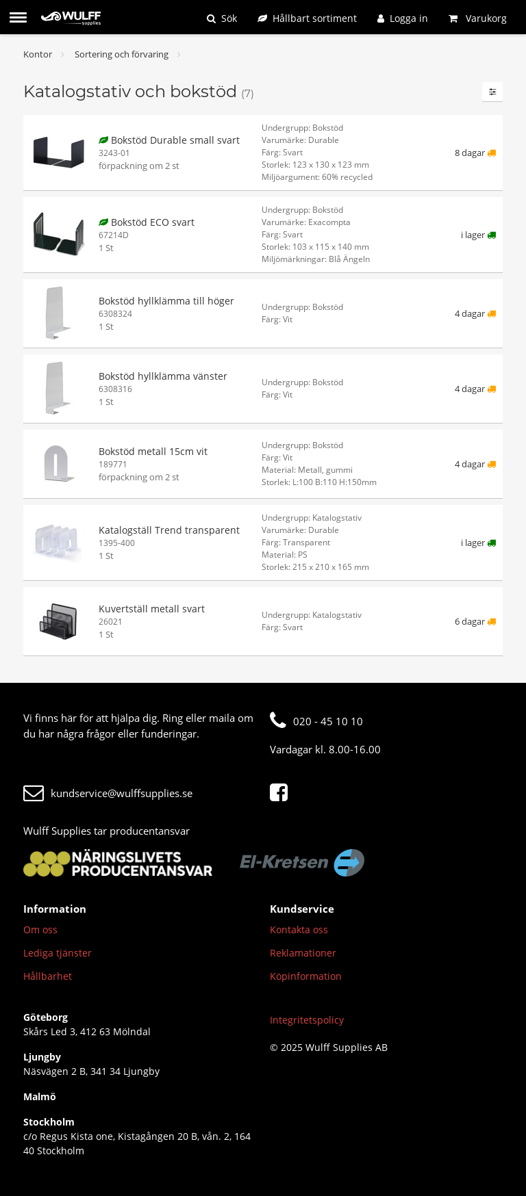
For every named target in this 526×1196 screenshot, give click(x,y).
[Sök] (222, 18)
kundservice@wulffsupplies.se (107, 793)
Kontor (37, 54)
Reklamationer (303, 952)
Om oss (40, 929)
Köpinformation (306, 976)
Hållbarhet (47, 976)
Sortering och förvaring (121, 54)
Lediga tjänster (57, 952)
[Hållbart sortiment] (307, 18)
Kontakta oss (299, 929)
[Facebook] (282, 793)
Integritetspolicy (307, 1019)
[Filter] (492, 91)
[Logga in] (402, 18)
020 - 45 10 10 (316, 721)
